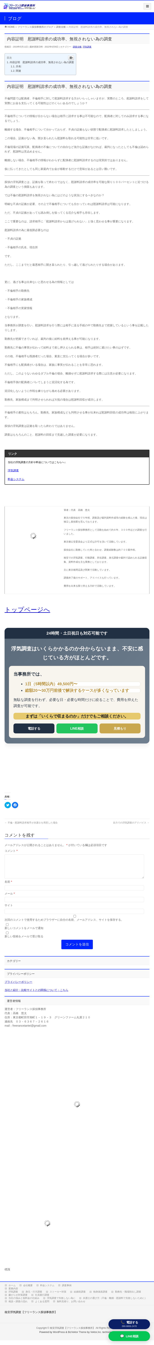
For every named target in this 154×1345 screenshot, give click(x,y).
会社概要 (28, 1290)
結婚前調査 (80, 1296)
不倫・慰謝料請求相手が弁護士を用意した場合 (31, 822)
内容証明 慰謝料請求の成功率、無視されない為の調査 (42, 62)
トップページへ (27, 609)
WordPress (59, 1336)
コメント (11, 850)
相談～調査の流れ (18, 1306)
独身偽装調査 (100, 1296)
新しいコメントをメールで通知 (24, 932)
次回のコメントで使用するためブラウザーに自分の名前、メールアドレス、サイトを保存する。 (64, 924)
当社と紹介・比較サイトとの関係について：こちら (36, 994)
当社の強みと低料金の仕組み (24, 1302)
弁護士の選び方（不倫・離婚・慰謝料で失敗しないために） (115, 1302)
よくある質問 (42, 1306)
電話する (34, 728)
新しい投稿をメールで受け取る (24, 941)
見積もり (120, 728)
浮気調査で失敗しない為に (61, 1302)
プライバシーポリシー (18, 986)
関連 (18, 70)
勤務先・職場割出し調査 (128, 1296)
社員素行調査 (42, 1299)
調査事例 (66, 1290)
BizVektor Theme (77, 1336)
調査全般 (77, 47)
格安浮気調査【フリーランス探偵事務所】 (72, 1332)
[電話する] (129, 1324)
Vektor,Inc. (96, 1336)
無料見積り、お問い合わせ (71, 1306)
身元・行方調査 (34, 1296)
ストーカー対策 (58, 1296)
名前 (8, 886)
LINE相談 (77, 728)
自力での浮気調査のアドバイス (131, 822)
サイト (9, 910)
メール (10, 898)
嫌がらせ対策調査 (18, 1299)
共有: (19, 66)
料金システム (47, 1290)
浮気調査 (87, 47)
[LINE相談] (129, 1336)
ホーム (12, 1290)
